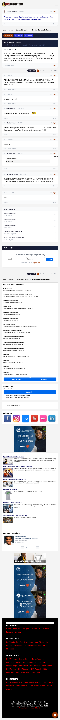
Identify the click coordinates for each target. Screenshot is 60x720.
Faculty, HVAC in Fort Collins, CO (10, 320)
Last (55, 71)
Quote (54, 89)
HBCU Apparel (35, 669)
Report (14, 89)
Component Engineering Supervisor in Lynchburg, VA (15, 374)
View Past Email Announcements (18, 396)
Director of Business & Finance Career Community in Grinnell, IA (18, 308)
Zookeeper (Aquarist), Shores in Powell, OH (13, 344)
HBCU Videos (11, 669)
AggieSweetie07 (11, 108)
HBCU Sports (35, 666)
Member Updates (34, 646)
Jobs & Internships (37, 659)
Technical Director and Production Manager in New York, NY (17, 290)
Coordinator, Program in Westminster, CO (12, 302)
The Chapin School (7, 288)
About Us (16, 629)
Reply (54, 65)
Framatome (6, 354)
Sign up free (36, 262)
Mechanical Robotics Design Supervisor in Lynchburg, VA (16, 356)
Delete (9, 89)
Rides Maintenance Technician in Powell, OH (13, 350)
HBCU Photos (47, 666)
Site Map (18, 632)
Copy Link (7, 65)
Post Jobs (43, 379)
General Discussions (22, 30)
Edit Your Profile (12, 642)
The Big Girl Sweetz (12, 174)
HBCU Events (23, 669)
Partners (9, 632)
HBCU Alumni (28, 662)
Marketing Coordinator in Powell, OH (11, 338)
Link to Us (45, 629)
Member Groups (20, 646)
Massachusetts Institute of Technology (12, 330)
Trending (8, 35)
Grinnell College (7, 306)
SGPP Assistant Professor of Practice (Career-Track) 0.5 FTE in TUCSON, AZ (20, 296)
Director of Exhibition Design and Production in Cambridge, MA (17, 332)
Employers (26, 629)
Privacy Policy (23, 708)
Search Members (26, 642)
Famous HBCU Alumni (37, 686)
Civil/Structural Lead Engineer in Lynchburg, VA (14, 368)
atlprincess (13, 11)
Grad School (35, 672)
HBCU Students (40, 662)
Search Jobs (16, 379)
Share (12, 65)
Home (4, 30)
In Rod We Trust (10, 50)
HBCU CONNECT (13, 406)
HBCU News (23, 666)
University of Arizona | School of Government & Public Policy (17, 294)
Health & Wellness (22, 672)
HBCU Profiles (11, 659)
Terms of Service (35, 708)
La (6, 193)
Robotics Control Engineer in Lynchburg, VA (13, 362)
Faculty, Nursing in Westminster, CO (11, 314)
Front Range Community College (10, 300)
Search (18, 35)
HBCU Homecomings (14, 682)
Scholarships (23, 659)
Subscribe (29, 392)
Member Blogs (11, 666)
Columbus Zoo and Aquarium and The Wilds (13, 336)
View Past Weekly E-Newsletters (17, 398)
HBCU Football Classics (33, 682)
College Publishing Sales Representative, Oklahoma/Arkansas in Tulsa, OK (20, 326)
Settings (28, 35)
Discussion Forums (13, 662)
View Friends (39, 642)
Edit (5, 89)
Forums (11, 30)
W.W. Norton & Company (9, 324)
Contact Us (36, 629)
